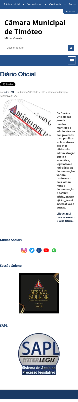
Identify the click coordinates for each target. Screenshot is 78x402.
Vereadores (34, 4)
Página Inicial (12, 4)
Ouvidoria (55, 4)
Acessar (70, 11)
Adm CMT (9, 91)
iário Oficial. (65, 217)
